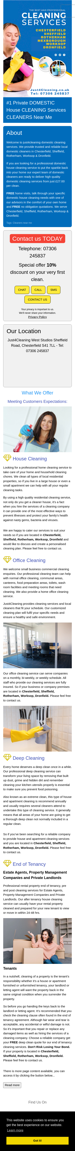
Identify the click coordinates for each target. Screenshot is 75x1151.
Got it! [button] (37, 1140)
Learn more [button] (15, 1130)
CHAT (22, 289)
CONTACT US (37, 299)
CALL (38, 289)
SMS (53, 289)
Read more (12, 1085)
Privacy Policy (37, 317)
